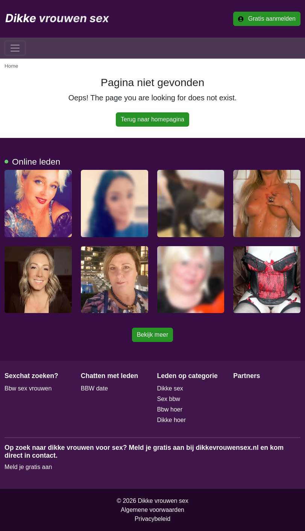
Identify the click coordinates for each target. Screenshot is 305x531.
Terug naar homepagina (152, 119)
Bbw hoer (170, 409)
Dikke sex (170, 388)
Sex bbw (168, 399)
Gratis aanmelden (267, 18)
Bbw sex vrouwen (28, 388)
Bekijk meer (152, 334)
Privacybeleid (152, 519)
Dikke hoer (171, 420)
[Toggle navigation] (15, 48)
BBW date (94, 388)
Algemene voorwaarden (152, 510)
